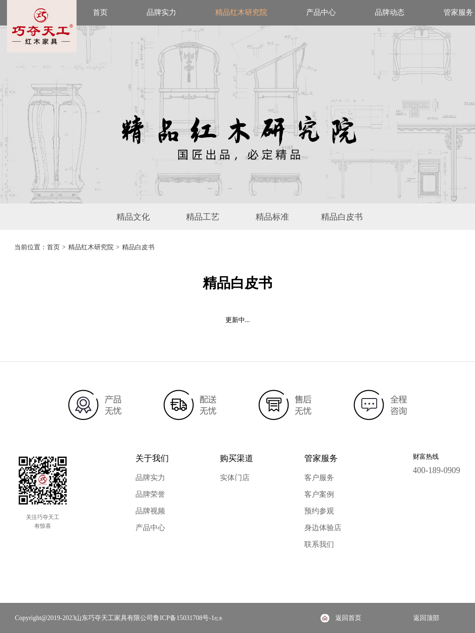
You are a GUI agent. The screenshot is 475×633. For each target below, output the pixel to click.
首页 (100, 12)
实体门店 (235, 477)
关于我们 (152, 458)
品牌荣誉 (150, 494)
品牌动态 (389, 12)
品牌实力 (161, 12)
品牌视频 (150, 511)
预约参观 (319, 511)
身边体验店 (322, 528)
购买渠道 (236, 458)
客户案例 (319, 494)
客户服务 (319, 477)
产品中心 (321, 12)
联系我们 (319, 544)
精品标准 (272, 217)
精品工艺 (202, 217)
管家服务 (458, 12)
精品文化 (133, 217)
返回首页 (348, 617)
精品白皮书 (342, 217)
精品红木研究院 (241, 12)
